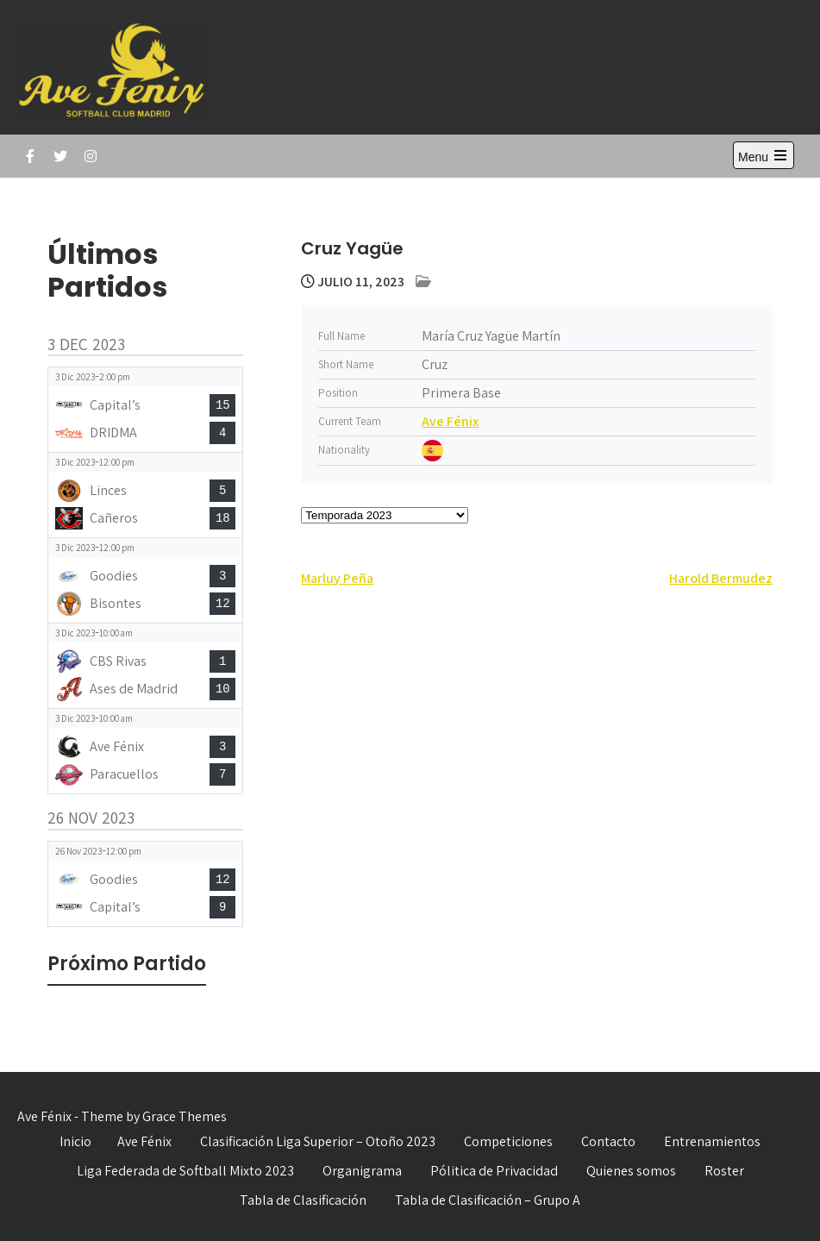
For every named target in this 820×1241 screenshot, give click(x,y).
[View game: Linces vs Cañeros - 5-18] (145, 495)
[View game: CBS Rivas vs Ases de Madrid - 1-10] (145, 666)
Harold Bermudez (721, 578)
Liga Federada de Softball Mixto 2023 (185, 1171)
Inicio (75, 1141)
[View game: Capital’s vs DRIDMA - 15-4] (145, 409)
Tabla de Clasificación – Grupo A (487, 1200)
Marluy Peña (337, 578)
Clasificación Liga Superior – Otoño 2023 (317, 1141)
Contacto (608, 1141)
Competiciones (508, 1141)
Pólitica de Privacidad (494, 1171)
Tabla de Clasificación (303, 1200)
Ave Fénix (450, 421)
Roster (724, 1171)
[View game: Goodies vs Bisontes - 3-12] (145, 580)
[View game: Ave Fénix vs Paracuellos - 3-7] (145, 751)
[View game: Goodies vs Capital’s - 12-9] (145, 884)
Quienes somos (631, 1171)
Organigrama (362, 1171)
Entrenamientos (712, 1141)
